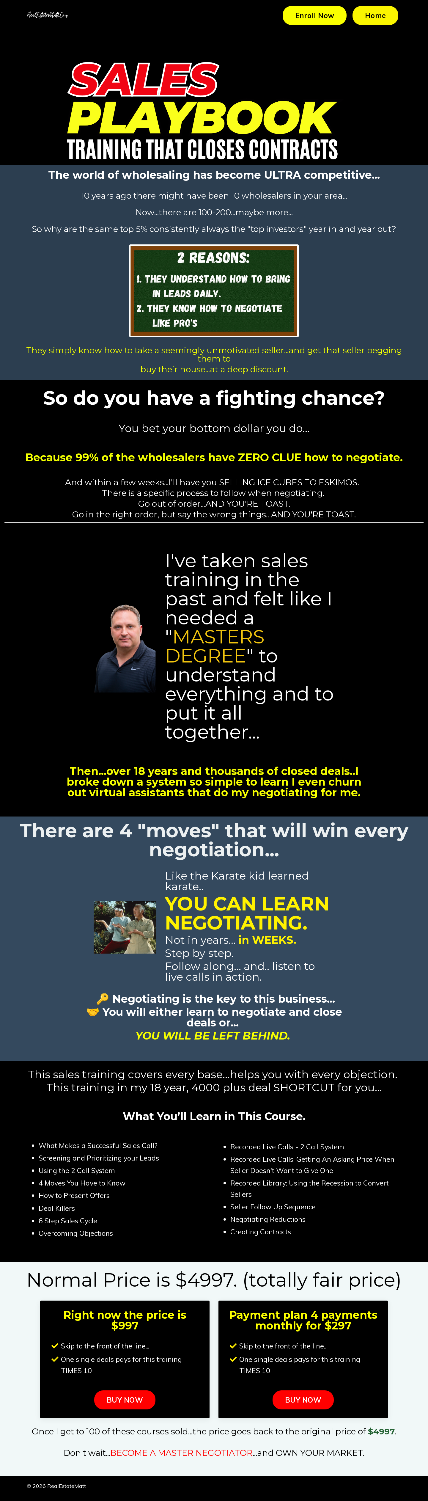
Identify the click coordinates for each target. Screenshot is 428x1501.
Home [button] (375, 15)
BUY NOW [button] (125, 1404)
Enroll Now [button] (314, 15)
